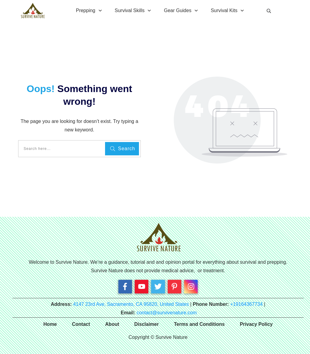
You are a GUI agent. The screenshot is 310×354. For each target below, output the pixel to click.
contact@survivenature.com (167, 312)
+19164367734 (246, 304)
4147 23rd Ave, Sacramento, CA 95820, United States (131, 304)
